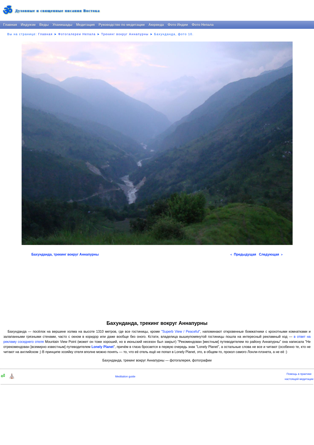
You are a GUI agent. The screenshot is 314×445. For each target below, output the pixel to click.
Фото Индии (178, 24)
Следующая (271, 254)
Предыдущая (243, 254)
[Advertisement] (156, 287)
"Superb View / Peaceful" (180, 331)
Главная (10, 24)
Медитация (85, 24)
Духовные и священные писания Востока (57, 11)
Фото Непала (203, 24)
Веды (44, 24)
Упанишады (62, 24)
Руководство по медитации (121, 24)
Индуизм (28, 24)
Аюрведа (156, 24)
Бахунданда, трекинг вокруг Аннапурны (65, 254)
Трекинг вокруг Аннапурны (125, 34)
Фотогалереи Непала (77, 34)
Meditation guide (125, 376)
